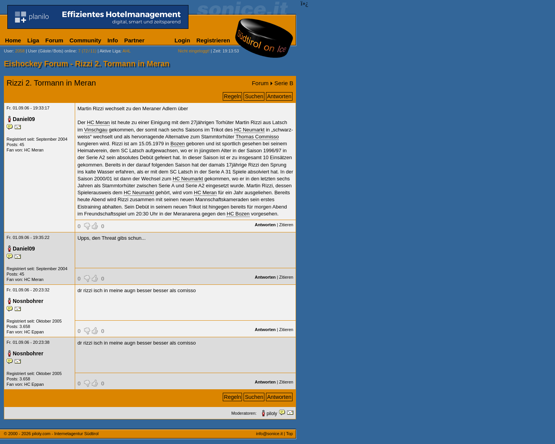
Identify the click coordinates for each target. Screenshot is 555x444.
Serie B (283, 83)
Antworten (279, 96)
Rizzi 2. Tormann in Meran (51, 83)
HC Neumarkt (249, 130)
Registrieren (213, 40)
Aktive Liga (110, 51)
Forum (54, 40)
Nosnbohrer (28, 301)
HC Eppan (34, 332)
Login (182, 40)
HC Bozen (238, 214)
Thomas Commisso (257, 137)
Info (113, 40)
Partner (134, 40)
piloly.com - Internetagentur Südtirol (65, 433)
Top (289, 433)
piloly (272, 413)
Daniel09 (24, 119)
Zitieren (286, 224)
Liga (33, 40)
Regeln (232, 96)
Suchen (254, 96)
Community (85, 40)
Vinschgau (95, 130)
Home (13, 40)
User (8, 51)
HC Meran (34, 150)
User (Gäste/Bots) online (52, 51)
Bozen (177, 143)
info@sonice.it (269, 433)
